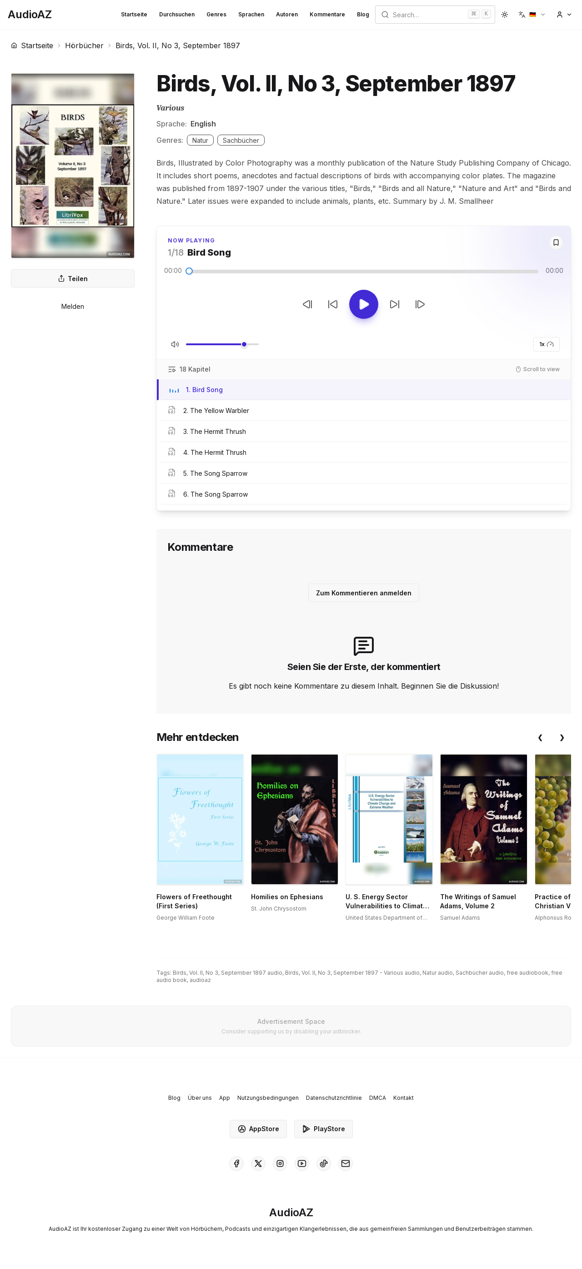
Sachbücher (241, 140)
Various (170, 108)
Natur (200, 140)
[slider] (189, 271)
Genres (216, 14)
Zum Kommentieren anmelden (363, 593)
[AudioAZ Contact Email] (345, 1163)
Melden (72, 306)
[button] (532, 14)
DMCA (377, 1097)
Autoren (287, 14)
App (224, 1097)
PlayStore (323, 1128)
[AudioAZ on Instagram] (280, 1163)
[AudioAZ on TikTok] (323, 1163)
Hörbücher (84, 45)
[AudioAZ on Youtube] (302, 1163)
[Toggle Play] (363, 304)
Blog (363, 14)
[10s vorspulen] (395, 304)
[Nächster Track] (420, 304)
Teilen (73, 278)
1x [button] (546, 344)
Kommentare (327, 14)
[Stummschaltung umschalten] (175, 344)
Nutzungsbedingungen (268, 1097)
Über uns (200, 1097)
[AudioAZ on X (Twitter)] (258, 1163)
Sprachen (251, 14)
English (203, 123)
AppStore (258, 1128)
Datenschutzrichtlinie (334, 1097)
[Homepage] (30, 14)
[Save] (556, 242)
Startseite (134, 14)
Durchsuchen (177, 14)
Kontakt (403, 1097)
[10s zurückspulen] (333, 304)
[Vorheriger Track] (307, 304)
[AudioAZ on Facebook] (236, 1163)
